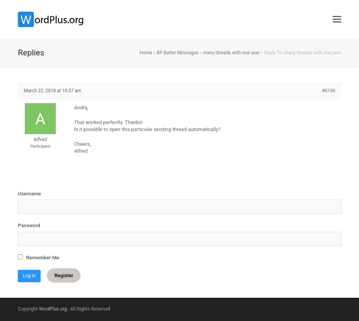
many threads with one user (231, 52)
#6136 (328, 90)
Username (29, 194)
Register (64, 275)
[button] (337, 19)
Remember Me (38, 257)
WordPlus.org (53, 309)
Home (146, 52)
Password (29, 225)
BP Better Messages (177, 52)
